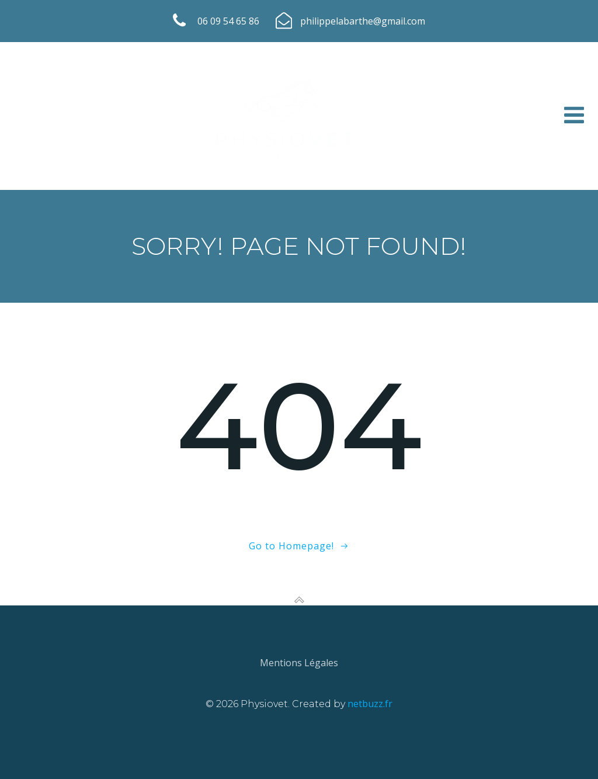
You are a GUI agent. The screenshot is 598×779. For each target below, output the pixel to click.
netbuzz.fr (369, 703)
